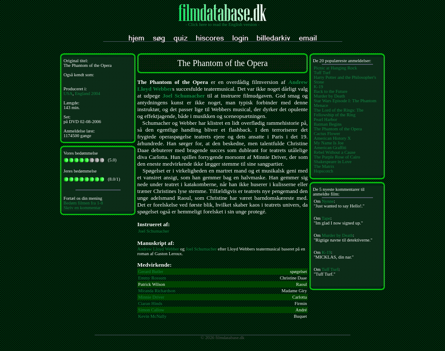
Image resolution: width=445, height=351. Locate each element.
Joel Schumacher (183, 95)
